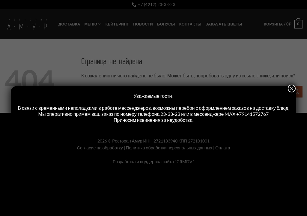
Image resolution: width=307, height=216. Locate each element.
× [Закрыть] (292, 88)
